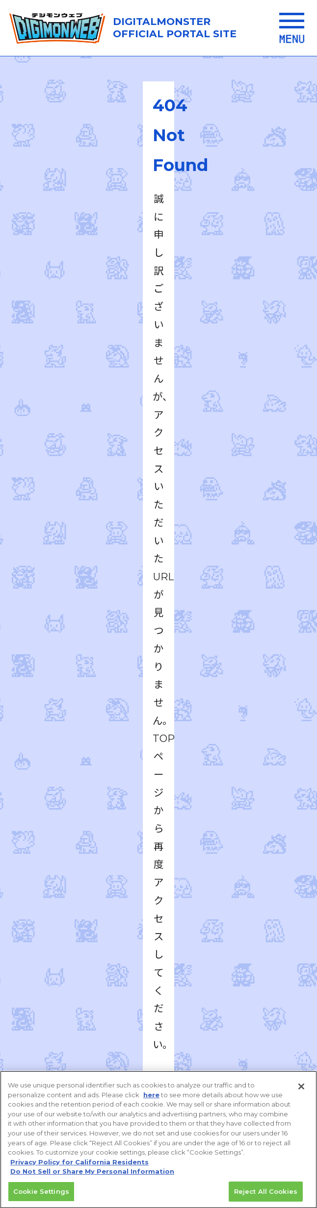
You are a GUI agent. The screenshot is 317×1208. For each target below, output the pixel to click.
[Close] (301, 1097)
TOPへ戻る (158, 449)
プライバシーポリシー (90, 949)
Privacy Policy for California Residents (79, 1172)
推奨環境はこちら (157, 896)
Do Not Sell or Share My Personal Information (92, 1181)
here (151, 1105)
